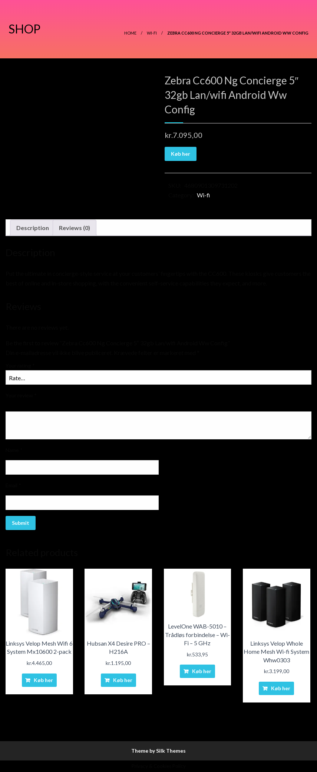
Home (130, 32)
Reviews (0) (74, 227)
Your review (21, 395)
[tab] (32, 228)
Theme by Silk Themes (158, 750)
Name (14, 450)
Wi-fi (152, 32)
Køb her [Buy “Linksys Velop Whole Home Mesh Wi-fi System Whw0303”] (280, 688)
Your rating (20, 365)
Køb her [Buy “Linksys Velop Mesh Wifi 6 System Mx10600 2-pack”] (43, 680)
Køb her (180, 154)
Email (13, 485)
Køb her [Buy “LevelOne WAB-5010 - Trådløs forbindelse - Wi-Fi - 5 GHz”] (201, 671)
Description (32, 227)
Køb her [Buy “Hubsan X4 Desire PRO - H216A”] (122, 680)
